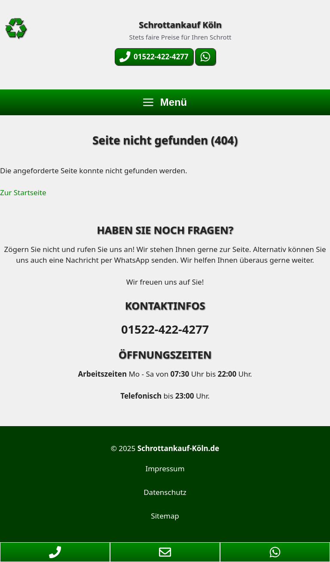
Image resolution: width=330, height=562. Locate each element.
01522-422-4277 (165, 329)
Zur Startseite (23, 192)
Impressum (164, 468)
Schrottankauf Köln (180, 25)
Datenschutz (165, 492)
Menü (165, 102)
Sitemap (165, 516)
